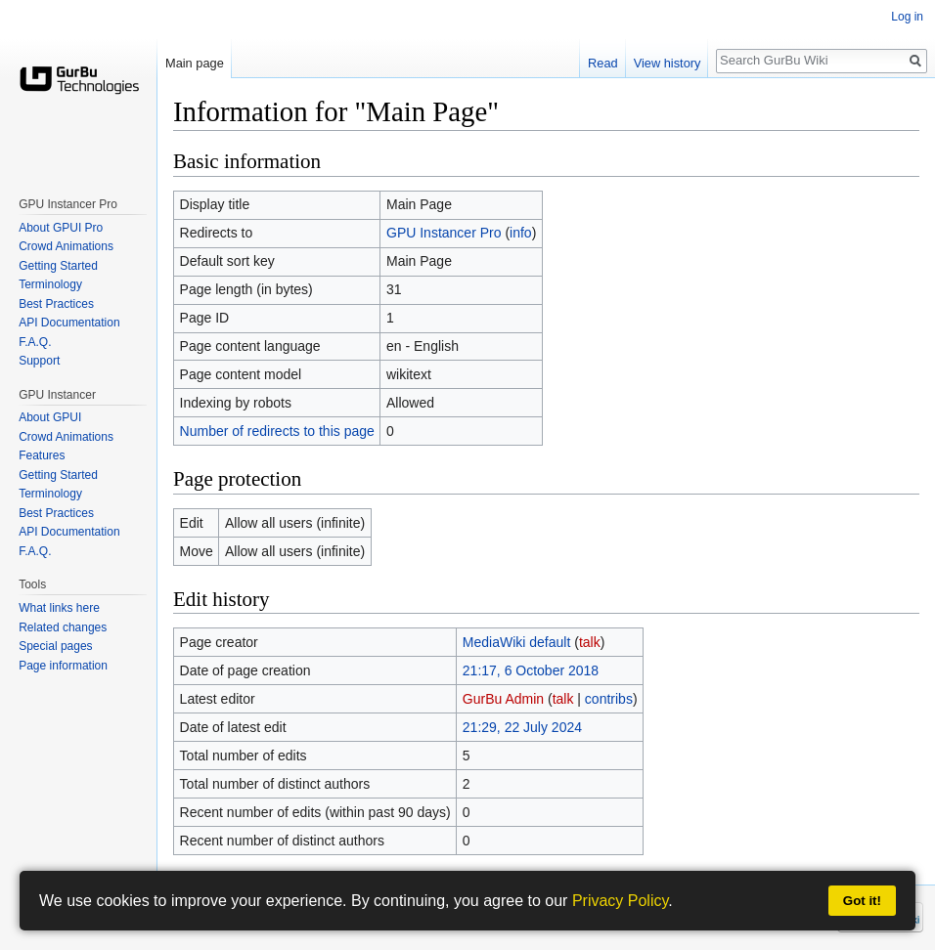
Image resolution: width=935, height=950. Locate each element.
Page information (63, 665)
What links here (59, 608)
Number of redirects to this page (277, 431)
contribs (609, 699)
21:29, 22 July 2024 (522, 727)
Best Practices (56, 304)
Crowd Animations (66, 246)
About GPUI (50, 417)
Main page (194, 63)
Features (42, 455)
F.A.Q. (35, 342)
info (521, 232)
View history (667, 63)
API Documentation (69, 322)
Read (603, 63)
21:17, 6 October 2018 (531, 670)
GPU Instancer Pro (444, 232)
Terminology (50, 284)
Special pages (55, 646)
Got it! (862, 900)
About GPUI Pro (61, 228)
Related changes (63, 627)
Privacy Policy (620, 900)
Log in (907, 16)
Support (39, 360)
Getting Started (58, 266)
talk (590, 642)
